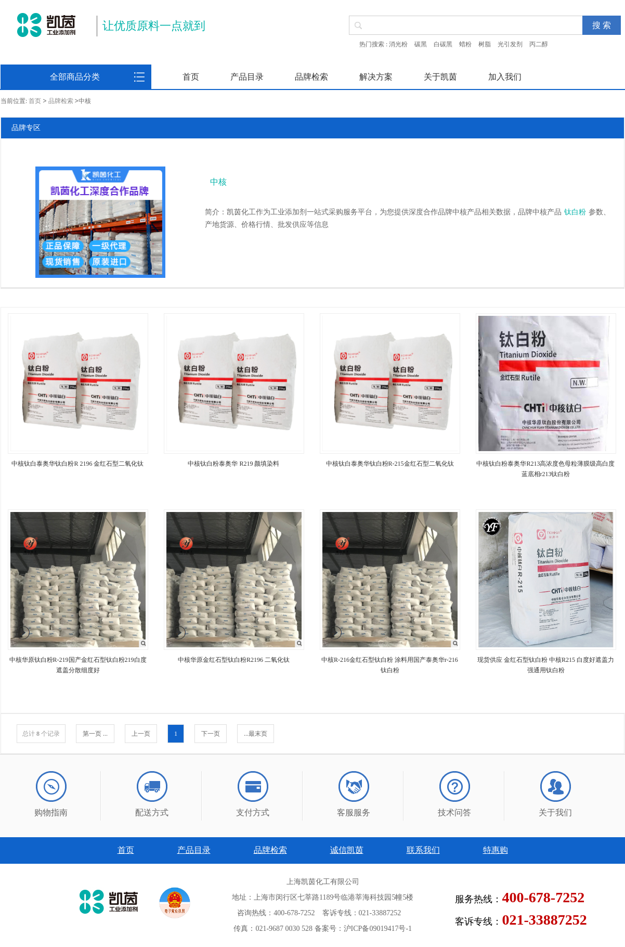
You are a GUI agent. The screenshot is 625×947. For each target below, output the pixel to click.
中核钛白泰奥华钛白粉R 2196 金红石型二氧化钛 (77, 463)
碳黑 (420, 44)
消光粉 (398, 44)
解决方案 (376, 76)
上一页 (141, 733)
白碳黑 (443, 44)
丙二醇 (538, 44)
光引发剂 (510, 44)
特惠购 (495, 850)
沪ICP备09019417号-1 (378, 928)
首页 (191, 76)
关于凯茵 (440, 76)
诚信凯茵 (346, 850)
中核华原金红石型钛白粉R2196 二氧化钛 (234, 659)
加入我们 (505, 76)
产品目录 (247, 76)
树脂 (484, 44)
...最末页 (255, 733)
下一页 (210, 733)
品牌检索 (311, 76)
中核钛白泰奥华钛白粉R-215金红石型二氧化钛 (390, 463)
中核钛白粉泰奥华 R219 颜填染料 (233, 463)
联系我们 (423, 850)
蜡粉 (465, 44)
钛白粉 (575, 212)
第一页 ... (95, 733)
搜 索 (601, 25)
